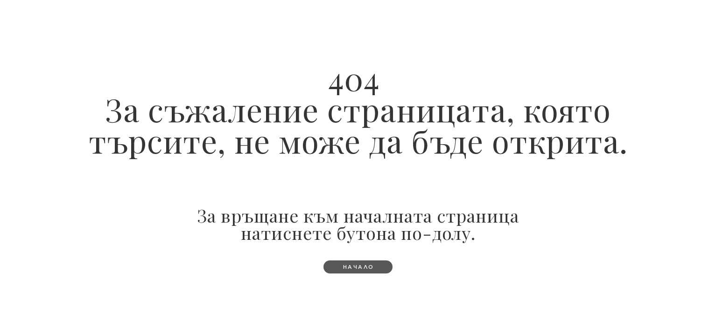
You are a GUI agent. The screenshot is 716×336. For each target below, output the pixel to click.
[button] (358, 266)
